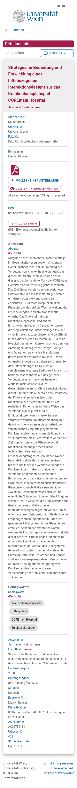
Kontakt (48, 763)
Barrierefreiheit (62, 768)
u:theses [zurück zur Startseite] (17, 30)
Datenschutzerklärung (59, 773)
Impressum (64, 763)
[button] (60, 6)
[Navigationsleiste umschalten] (6, 17)
